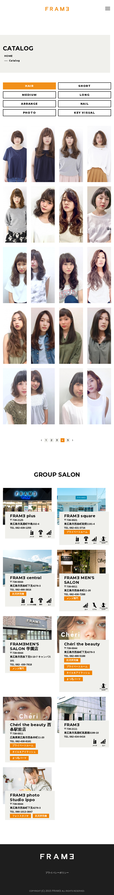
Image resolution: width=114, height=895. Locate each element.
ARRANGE (29, 103)
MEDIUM (29, 95)
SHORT (84, 86)
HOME (8, 55)
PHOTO (29, 112)
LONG (85, 95)
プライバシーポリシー (57, 872)
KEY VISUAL (84, 112)
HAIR (29, 86)
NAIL (84, 103)
